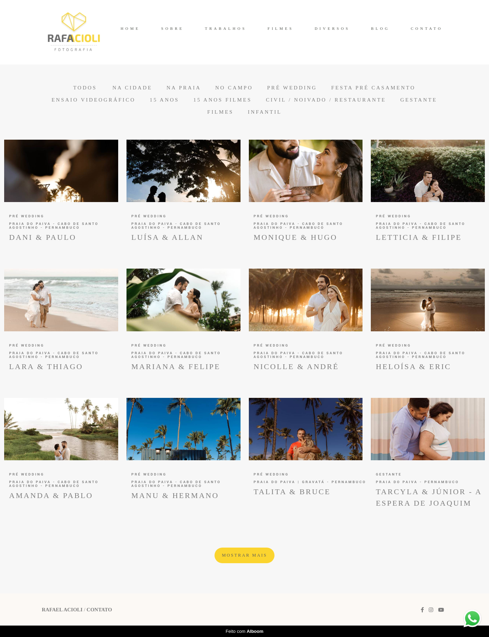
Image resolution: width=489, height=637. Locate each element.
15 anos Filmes (222, 100)
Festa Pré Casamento (373, 87)
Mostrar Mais (244, 555)
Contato (99, 609)
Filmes (220, 112)
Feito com (244, 631)
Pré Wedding (292, 87)
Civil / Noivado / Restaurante (326, 100)
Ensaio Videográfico (94, 100)
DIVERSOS (332, 28)
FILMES (281, 28)
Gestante (418, 100)
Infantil (265, 112)
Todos (85, 87)
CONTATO (427, 28)
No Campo (234, 87)
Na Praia (183, 87)
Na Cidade (132, 87)
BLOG (380, 28)
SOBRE (172, 28)
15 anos (164, 100)
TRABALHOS (225, 28)
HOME (130, 28)
